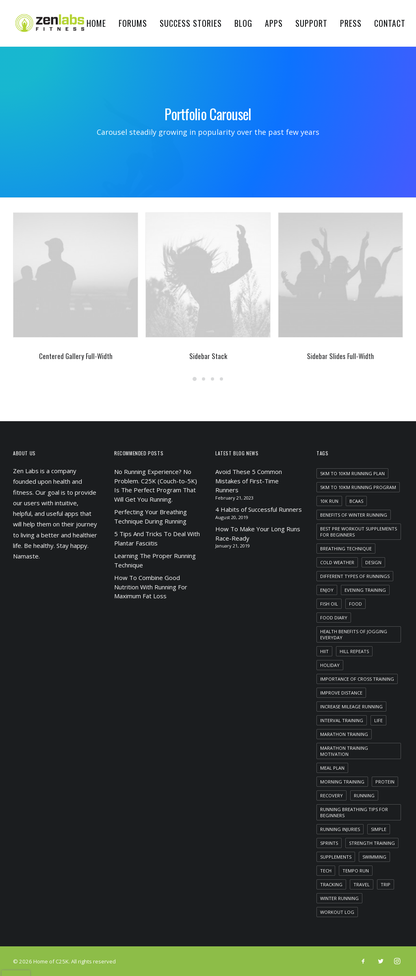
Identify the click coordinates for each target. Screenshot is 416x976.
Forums (133, 23)
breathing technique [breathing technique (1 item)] (346, 548)
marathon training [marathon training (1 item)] (344, 734)
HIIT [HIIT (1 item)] (324, 651)
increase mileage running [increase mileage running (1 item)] (351, 706)
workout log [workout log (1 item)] (337, 912)
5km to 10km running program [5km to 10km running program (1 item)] (358, 487)
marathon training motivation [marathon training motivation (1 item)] (344, 751)
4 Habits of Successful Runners (258, 509)
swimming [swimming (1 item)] (374, 857)
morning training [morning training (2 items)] (342, 782)
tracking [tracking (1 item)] (331, 884)
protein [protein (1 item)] (384, 782)
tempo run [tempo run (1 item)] (355, 871)
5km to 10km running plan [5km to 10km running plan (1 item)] (352, 473)
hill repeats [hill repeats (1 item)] (354, 651)
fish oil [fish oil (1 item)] (329, 604)
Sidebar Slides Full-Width (362, 356)
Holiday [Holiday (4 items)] (330, 665)
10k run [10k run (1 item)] (329, 501)
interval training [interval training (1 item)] (341, 720)
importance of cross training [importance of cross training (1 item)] (357, 679)
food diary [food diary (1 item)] (333, 618)
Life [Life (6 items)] (378, 720)
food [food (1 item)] (355, 604)
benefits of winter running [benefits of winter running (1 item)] (353, 515)
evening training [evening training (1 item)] (365, 590)
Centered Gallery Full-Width (76, 356)
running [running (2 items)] (364, 795)
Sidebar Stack (212, 356)
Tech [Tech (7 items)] (326, 871)
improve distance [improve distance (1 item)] (341, 693)
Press (351, 23)
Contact (389, 23)
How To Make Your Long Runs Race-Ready (257, 533)
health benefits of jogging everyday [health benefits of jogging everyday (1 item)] (353, 634)
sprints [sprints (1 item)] (329, 843)
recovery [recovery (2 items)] (331, 795)
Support (311, 23)
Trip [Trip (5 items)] (385, 884)
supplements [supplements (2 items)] (335, 857)
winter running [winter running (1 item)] (339, 898)
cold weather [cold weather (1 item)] (337, 562)
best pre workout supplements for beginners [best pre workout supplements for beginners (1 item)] (358, 532)
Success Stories (191, 23)
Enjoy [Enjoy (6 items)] (327, 590)
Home (96, 23)
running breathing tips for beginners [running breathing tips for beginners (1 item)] (354, 812)
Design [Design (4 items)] (373, 562)
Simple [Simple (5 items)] (378, 829)
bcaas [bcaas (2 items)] (356, 501)
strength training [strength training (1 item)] (372, 843)
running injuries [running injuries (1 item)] (340, 829)
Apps (274, 23)
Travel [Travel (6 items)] (361, 884)
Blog (243, 23)
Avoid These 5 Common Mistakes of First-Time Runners (248, 480)
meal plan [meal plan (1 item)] (332, 768)
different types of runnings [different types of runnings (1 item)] (355, 576)
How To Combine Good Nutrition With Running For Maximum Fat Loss (150, 586)
